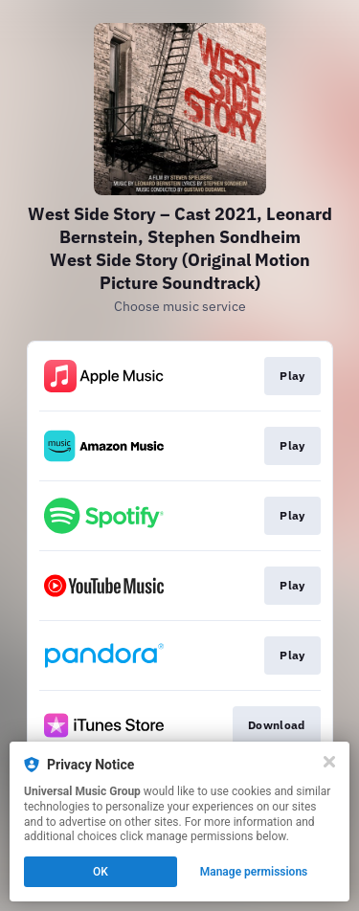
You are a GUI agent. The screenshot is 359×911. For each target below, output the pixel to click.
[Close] (329, 761)
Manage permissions (254, 871)
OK (100, 871)
